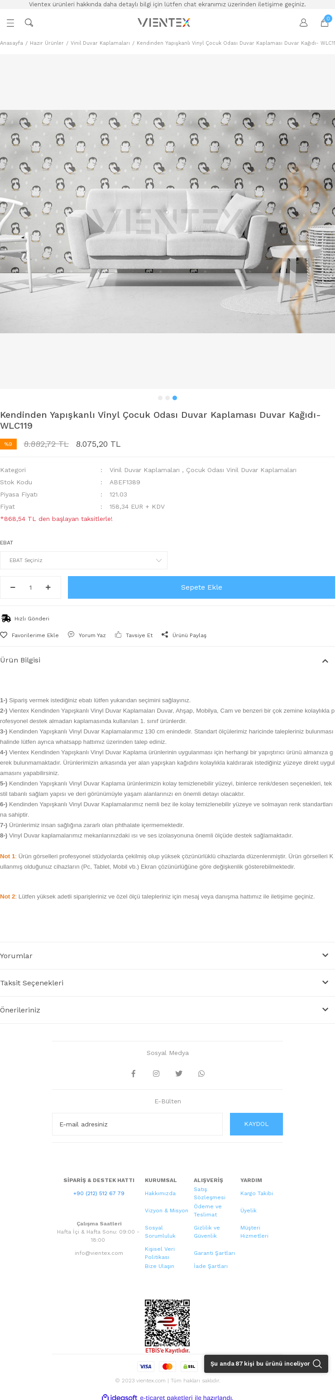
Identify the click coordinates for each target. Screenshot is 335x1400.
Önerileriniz (20, 1010)
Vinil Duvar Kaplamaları (145, 469)
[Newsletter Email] (137, 1124)
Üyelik (248, 1210)
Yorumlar (16, 955)
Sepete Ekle (201, 587)
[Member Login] (299, 22)
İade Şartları (211, 1266)
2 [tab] (167, 398)
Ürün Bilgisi (20, 660)
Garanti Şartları (214, 1253)
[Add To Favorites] (29, 635)
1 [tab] (160, 398)
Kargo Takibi (256, 1193)
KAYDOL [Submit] (256, 1123)
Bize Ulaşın (159, 1266)
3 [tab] (174, 398)
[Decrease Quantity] (12, 587)
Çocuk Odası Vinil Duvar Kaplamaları (241, 469)
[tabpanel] (167, 221)
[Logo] (164, 22)
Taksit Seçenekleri (31, 983)
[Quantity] (30, 587)
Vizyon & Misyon (166, 1210)
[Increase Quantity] (48, 587)
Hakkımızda (160, 1193)
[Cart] (320, 22)
